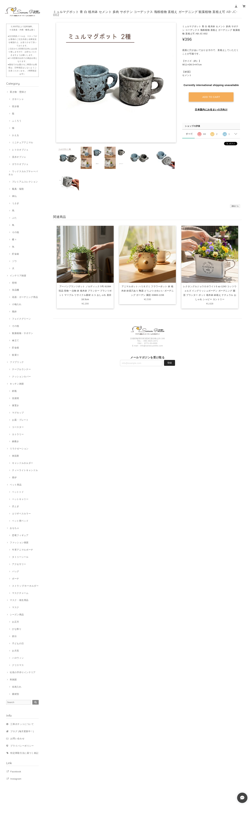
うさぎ (15, 203)
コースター (18, 427)
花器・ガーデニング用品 (25, 297)
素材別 (15, 694)
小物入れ (16, 304)
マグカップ (18, 412)
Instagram (15, 779)
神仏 (14, 196)
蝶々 (14, 239)
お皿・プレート (20, 420)
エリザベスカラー (21, 513)
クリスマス (18, 665)
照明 (14, 283)
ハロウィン (18, 658)
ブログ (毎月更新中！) (22, 731)
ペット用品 (15, 484)
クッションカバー (21, 376)
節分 (14, 636)
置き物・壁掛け (18, 92)
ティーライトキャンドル (25, 470)
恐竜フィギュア (20, 535)
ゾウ (14, 261)
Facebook (15, 771)
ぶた (14, 218)
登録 (169, 364)
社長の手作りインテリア (23, 672)
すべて (189, 134)
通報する (235, 206)
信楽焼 (15, 398)
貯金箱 (15, 254)
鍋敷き (15, 441)
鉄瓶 (14, 391)
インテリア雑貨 (18, 275)
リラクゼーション (19, 448)
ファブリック (17, 362)
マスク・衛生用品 (19, 600)
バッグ (15, 571)
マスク (15, 607)
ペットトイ (18, 492)
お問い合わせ (17, 738)
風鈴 (14, 311)
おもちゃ (14, 528)
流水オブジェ (19, 157)
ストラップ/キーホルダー (25, 586)
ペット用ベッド (20, 521)
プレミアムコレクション (25, 181)
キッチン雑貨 (17, 383)
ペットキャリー (20, 499)
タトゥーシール (20, 557)
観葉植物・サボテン (22, 333)
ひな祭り (16, 629)
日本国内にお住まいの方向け (211, 109)
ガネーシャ (18, 99)
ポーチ (15, 578)
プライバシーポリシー (22, 745)
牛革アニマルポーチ (22, 549)
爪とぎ (15, 506)
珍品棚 (15, 290)
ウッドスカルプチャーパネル (23, 173)
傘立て (15, 340)
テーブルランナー (21, 369)
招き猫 (15, 106)
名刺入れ (16, 687)
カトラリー (18, 434)
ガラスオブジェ (20, 164)
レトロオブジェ (20, 149)
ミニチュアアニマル (22, 142)
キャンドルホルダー (22, 463)
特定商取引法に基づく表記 (24, 753)
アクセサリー (19, 564)
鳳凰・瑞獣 (18, 189)
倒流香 (15, 456)
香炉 (14, 477)
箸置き (15, 405)
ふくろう (16, 121)
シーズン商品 (17, 614)
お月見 (15, 650)
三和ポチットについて (22, 724)
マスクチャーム (20, 593)
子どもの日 (18, 643)
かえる (15, 135)
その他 (15, 232)
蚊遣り (15, 355)
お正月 (15, 621)
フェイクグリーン (21, 318)
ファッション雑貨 (19, 542)
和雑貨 (13, 679)
